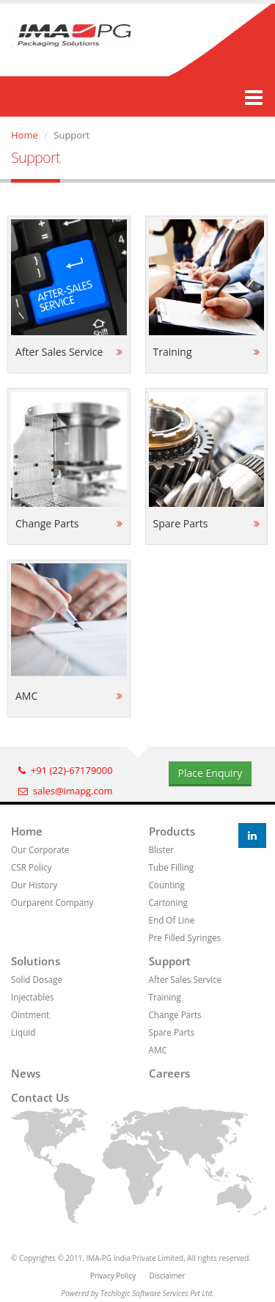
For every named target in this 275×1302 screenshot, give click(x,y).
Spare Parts (171, 1032)
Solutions (35, 961)
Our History (34, 884)
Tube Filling (171, 867)
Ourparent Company (52, 902)
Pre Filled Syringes (185, 937)
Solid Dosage (36, 979)
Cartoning (168, 902)
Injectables (32, 997)
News (25, 1073)
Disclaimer (167, 1275)
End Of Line (172, 920)
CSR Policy (31, 867)
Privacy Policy (113, 1275)
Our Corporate (40, 849)
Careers (169, 1073)
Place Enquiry (210, 773)
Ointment (30, 1014)
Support (170, 961)
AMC (158, 1050)
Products (172, 831)
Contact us (40, 1097)
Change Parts (175, 1014)
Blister (162, 849)
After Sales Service (185, 979)
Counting (167, 884)
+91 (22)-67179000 (65, 770)
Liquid (23, 1032)
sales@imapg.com (65, 790)
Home (24, 135)
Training (165, 997)
